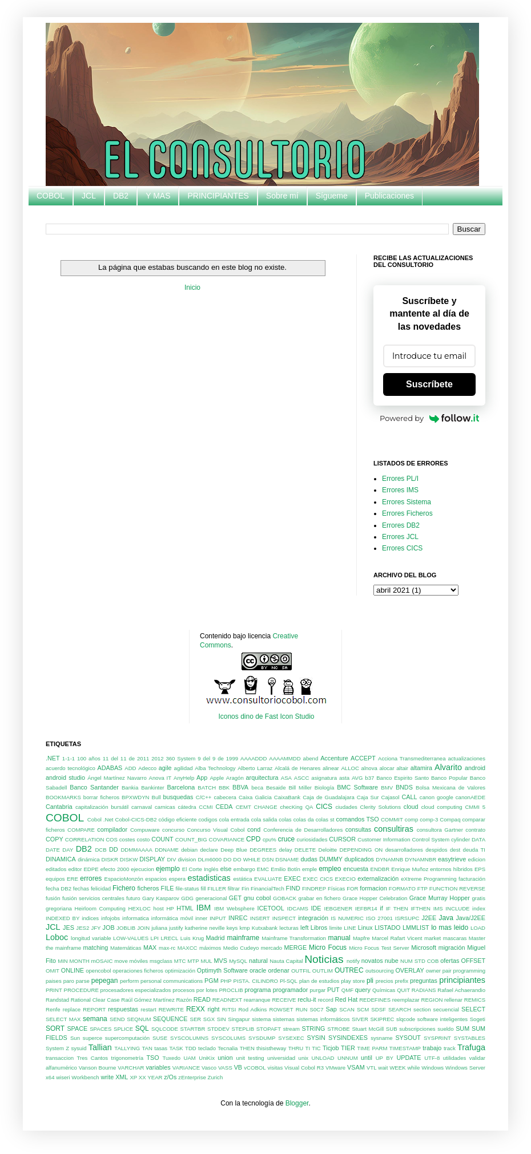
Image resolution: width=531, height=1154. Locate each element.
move (120, 961)
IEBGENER (338, 908)
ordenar (278, 970)
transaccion (60, 1058)
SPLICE (123, 1029)
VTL (372, 1067)
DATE (53, 850)
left (304, 927)
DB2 (120, 195)
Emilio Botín (285, 869)
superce (92, 1038)
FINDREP (314, 888)
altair (402, 768)
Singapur (239, 1019)
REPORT (94, 1009)
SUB (391, 1029)
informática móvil (172, 918)
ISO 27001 (379, 918)
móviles (139, 961)
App (201, 777)
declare (209, 850)
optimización (180, 970)
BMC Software (357, 787)
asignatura (324, 778)
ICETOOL (270, 908)
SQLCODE (164, 1029)
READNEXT (227, 1000)
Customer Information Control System (403, 839)
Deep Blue (233, 850)
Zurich (215, 1077)
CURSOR (342, 839)
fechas (81, 888)
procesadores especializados (135, 990)
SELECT (473, 1009)
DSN (267, 859)
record (325, 1000)
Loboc (57, 937)
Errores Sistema (406, 502)
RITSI (229, 1009)
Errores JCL (400, 537)
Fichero (123, 888)
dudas (308, 859)
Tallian (100, 1047)
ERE (72, 879)
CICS (324, 807)
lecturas (289, 928)
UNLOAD (323, 1058)
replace (72, 1009)
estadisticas (209, 877)
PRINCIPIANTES (217, 195)
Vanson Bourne (97, 1067)
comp (411, 819)
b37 (369, 778)
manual (339, 938)
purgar (318, 990)
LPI (155, 938)
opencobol (98, 970)
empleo (330, 869)
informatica (135, 918)
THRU (296, 1048)
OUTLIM (322, 970)
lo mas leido (449, 928)
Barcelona (181, 787)
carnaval (141, 807)
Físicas (336, 888)
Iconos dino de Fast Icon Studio (266, 716)
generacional (211, 898)
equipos (55, 879)
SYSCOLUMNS (189, 1038)
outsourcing (379, 970)
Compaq (450, 819)
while (413, 1067)
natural (258, 960)
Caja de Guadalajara (329, 797)
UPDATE (408, 1057)
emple (309, 869)
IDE (316, 908)
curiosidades (312, 839)
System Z (57, 1048)
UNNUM (347, 1058)
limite (335, 928)
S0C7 (317, 1009)
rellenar (453, 1000)
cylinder (460, 839)
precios (384, 981)
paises (54, 981)
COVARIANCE (227, 839)
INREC (238, 917)
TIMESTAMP (405, 1048)
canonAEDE (470, 797)
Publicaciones (389, 195)
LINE (350, 928)
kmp (245, 928)
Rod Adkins (252, 1009)
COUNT (162, 839)
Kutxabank (264, 928)
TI (308, 1048)
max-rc (167, 948)
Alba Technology (215, 768)
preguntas (423, 980)
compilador (112, 829)
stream (291, 1029)
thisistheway (271, 1048)
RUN (302, 1009)
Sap (331, 1009)
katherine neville (205, 928)
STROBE (338, 1029)
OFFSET (473, 960)
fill (203, 888)
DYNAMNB (389, 859)
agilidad (183, 768)
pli (370, 981)
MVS (220, 960)
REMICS (474, 1000)
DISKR (110, 859)
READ (202, 999)
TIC (316, 1048)
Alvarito (448, 767)
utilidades (454, 1058)
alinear (331, 768)
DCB (100, 850)
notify (353, 961)
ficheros (148, 888)
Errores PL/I (400, 479)
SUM (462, 1028)
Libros (319, 927)
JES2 (82, 928)
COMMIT (392, 819)
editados (56, 869)
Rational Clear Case (95, 1000)
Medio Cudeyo (241, 948)
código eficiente (177, 819)
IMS (438, 908)
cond (253, 829)
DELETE (305, 850)
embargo (244, 869)
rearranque (257, 1000)
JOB (109, 927)
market (432, 938)
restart (148, 1009)
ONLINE (72, 970)
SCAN (347, 1009)
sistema (261, 1019)
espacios (156, 879)
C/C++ (204, 797)
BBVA (240, 787)
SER (196, 1019)
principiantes (462, 980)
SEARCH (399, 1009)
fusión (53, 898)
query (363, 989)
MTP (193, 961)
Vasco (209, 1067)
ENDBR (380, 869)
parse (83, 981)
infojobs (110, 918)
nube (392, 960)
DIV (171, 859)
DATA (478, 839)
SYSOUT (407, 1037)
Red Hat (346, 999)
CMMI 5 (475, 807)
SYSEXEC (291, 1038)
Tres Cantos (92, 1058)
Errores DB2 (401, 525)
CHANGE (265, 807)
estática (243, 879)
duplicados (359, 859)
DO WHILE (246, 859)
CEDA (224, 806)
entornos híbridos (451, 869)
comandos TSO (357, 819)
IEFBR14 (366, 908)
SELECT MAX (63, 1019)
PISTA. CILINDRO (256, 981)
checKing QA (296, 807)
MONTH (80, 961)
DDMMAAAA (136, 850)
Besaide (276, 787)
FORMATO (402, 888)
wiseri (63, 1077)
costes (127, 839)
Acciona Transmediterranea (412, 758)
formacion (373, 888)
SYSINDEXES (348, 1037)
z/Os (170, 1077)
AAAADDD (253, 758)
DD (113, 849)
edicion (476, 859)
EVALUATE (268, 879)
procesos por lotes (195, 990)
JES (68, 927)
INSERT (260, 918)
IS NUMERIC (347, 918)
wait (383, 1067)
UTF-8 (432, 1058)
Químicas (384, 990)
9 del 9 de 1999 (218, 758)
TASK (176, 1048)
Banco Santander (94, 787)
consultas (358, 829)
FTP (422, 888)
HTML (184, 908)
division (187, 859)
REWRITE (171, 1009)
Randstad (57, 1000)
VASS (225, 1067)
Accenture (334, 758)
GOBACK (284, 898)
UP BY (384, 1058)
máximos (210, 948)
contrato (475, 830)
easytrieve (452, 859)
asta (344, 778)
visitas (275, 1067)
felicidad (101, 888)
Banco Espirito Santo (402, 778)
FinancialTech (267, 888)
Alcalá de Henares (297, 768)
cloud (411, 806)
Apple (217, 778)
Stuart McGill (368, 1029)
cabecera (225, 797)
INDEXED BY (62, 918)
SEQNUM (139, 1019)
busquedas (178, 796)
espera (177, 879)
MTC (180, 961)
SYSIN (316, 1037)
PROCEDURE (81, 990)
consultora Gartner (440, 830)
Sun (75, 1038)
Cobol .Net (100, 819)
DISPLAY (152, 859)
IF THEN (397, 908)
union (225, 1057)
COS (112, 839)
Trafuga (471, 1047)
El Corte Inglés (200, 869)
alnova (369, 768)
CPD (253, 839)
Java (446, 918)
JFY (95, 928)
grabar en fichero (320, 898)
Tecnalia (228, 1048)
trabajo (432, 1047)
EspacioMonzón (123, 879)
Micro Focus (328, 947)
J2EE (428, 917)
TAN (147, 1048)
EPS (479, 869)
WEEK (397, 1067)
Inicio (192, 287)
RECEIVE (284, 1000)
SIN (221, 1019)
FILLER (216, 888)
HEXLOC (139, 908)
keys (232, 928)
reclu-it (306, 999)
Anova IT (160, 778)
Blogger (297, 1103)
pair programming (463, 970)
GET (235, 897)
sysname (381, 1038)
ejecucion (142, 869)
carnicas (165, 807)
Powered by (429, 418)
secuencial (446, 1009)
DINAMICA (61, 859)
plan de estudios (319, 981)
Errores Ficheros (407, 513)
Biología (325, 787)
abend (311, 758)
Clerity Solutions (380, 807)
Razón (184, 1000)
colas (285, 819)
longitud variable (91, 938)
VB (238, 1067)
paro (68, 981)
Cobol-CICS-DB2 (135, 819)
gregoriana (59, 908)
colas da (303, 819)
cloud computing (441, 807)
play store (353, 981)
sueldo (445, 1029)
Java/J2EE (470, 917)
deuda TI (474, 850)
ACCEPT (363, 758)
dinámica (88, 859)
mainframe (243, 938)
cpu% (269, 839)
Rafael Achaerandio (461, 990)
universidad (281, 1058)
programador (290, 989)
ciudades (346, 807)
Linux (365, 927)
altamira (421, 767)
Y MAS (158, 195)
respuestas (123, 1009)
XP (133, 1077)
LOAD (477, 928)
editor (75, 869)
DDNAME (167, 850)
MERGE (295, 947)
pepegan (104, 981)
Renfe (53, 1009)
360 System (180, 758)
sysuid (78, 1048)
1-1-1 (68, 758)
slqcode (405, 1019)
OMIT (52, 970)
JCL (89, 195)
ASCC (301, 778)
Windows (432, 1067)
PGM (211, 980)
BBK (224, 787)
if (381, 908)
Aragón (235, 778)
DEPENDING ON (361, 850)
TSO (152, 1057)
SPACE (77, 1028)
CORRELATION (84, 839)
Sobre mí (282, 195)
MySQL (238, 961)
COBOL (51, 195)
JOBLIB (125, 928)
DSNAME (287, 859)
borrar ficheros (101, 797)
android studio (65, 777)
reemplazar (406, 1000)
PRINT (54, 990)
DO (227, 859)
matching (95, 947)
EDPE (90, 869)
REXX (195, 1009)
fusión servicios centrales (93, 898)
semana (95, 1019)
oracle (258, 970)
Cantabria (59, 806)
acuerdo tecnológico (70, 768)
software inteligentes (442, 1019)
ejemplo (168, 869)
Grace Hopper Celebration (375, 898)
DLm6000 (210, 859)
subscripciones (417, 1029)
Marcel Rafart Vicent (397, 938)
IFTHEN (421, 908)
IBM (203, 907)
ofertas (449, 960)
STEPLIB (243, 1029)
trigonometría (127, 1058)
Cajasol (390, 797)
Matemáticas (125, 948)
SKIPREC (382, 1019)
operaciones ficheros (137, 970)
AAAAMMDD (284, 758)
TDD (190, 1048)
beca (257, 787)
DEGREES (263, 850)
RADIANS (424, 990)
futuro (133, 898)
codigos (207, 819)
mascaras (455, 938)
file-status (187, 888)
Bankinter (152, 787)
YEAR (154, 1077)
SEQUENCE (170, 1018)
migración (452, 947)
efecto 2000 (115, 869)
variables (158, 1067)
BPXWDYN (136, 797)
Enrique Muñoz (409, 869)
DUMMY (331, 859)
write (107, 1077)
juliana (159, 928)
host (159, 908)
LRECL (169, 938)
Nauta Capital (286, 961)
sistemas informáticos (322, 1019)
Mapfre (361, 938)
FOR (352, 888)
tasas (160, 1048)
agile (165, 767)
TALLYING (127, 1048)
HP (170, 908)
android (475, 767)
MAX (149, 947)
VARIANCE (186, 1067)
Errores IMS (400, 490)
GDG (187, 898)
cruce (286, 839)
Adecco (147, 768)
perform (129, 981)
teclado (207, 1048)
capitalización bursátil (101, 807)
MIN (63, 961)
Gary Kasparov (160, 898)
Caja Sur (368, 797)
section (422, 1009)
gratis (478, 898)
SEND (117, 1019)
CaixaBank (287, 797)
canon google (436, 797)
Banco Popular (449, 778)
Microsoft (423, 947)
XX (142, 1077)
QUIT (403, 990)
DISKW (129, 859)
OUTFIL (301, 970)
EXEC (292, 878)
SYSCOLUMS (228, 1038)
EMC (263, 869)
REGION (431, 1000)
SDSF (378, 1009)
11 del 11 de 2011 (126, 758)
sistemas (284, 1019)
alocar (386, 768)
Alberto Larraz (255, 768)
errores (91, 878)
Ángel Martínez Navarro (117, 778)
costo (143, 839)
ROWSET (281, 1009)
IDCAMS (297, 908)
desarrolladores (404, 850)
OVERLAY (409, 970)
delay (285, 850)
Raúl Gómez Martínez (147, 1000)
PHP (226, 981)
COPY (54, 839)
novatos (372, 960)
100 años (88, 758)
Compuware (145, 830)
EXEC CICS (318, 879)
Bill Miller (300, 787)
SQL (142, 1028)
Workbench (85, 1077)
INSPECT (284, 918)
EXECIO (345, 879)
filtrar (234, 888)
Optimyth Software (222, 970)
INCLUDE (457, 908)
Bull (156, 797)
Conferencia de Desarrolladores (303, 830)
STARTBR (193, 1029)
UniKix (207, 1058)
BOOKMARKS (63, 797)
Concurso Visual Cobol (215, 830)
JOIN (143, 928)
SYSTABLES (469, 1038)
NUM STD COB (419, 961)
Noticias (323, 959)
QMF (347, 990)
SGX (209, 1019)
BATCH (207, 787)
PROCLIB (231, 990)
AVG (357, 778)
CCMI (206, 807)
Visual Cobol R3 (304, 1067)
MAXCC (188, 948)
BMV (387, 787)
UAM (189, 1058)
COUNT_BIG (191, 839)
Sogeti (477, 1019)
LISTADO (387, 927)
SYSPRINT (437, 1038)
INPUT (218, 918)
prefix (401, 981)
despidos (436, 850)
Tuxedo (171, 1058)
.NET (53, 758)
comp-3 (429, 819)
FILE (167, 888)
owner (433, 970)
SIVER (360, 1019)
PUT (333, 989)
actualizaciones (466, 758)
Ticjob (331, 1047)
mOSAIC (102, 961)
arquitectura (262, 777)
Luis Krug (192, 938)
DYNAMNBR (420, 859)
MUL (206, 961)
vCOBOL (255, 1067)
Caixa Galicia (255, 797)
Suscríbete (429, 384)
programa (257, 989)
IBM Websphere (234, 908)
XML (121, 1077)
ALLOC (350, 768)
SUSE (159, 1038)
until (366, 1057)
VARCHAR (131, 1067)
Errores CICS (402, 548)
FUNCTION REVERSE (457, 888)
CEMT (243, 807)
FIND (293, 888)
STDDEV (218, 1029)
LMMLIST (416, 927)
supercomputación (127, 1038)
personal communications (171, 981)
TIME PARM (372, 1048)
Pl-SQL (288, 981)
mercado (271, 948)
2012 (157, 758)
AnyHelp (184, 778)
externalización (378, 878)
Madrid (215, 937)
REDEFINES (375, 1000)
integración (313, 917)
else (226, 868)
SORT (55, 1028)
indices (90, 918)
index (478, 908)
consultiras (393, 828)
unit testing (250, 1058)
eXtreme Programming (428, 879)
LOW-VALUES (130, 938)
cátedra (187, 807)
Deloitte (328, 850)
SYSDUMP (261, 1038)
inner (201, 918)
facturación (471, 879)
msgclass (161, 961)
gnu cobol (257, 897)
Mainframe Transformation (294, 938)
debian (189, 850)
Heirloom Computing (100, 908)
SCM (363, 1009)
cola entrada (234, 819)
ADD (130, 768)
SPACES (100, 1029)
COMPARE (81, 830)
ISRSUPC (407, 918)
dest (455, 850)
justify (176, 928)
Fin (245, 888)
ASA (286, 778)
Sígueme (332, 195)
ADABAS (109, 767)
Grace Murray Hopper (439, 897)
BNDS (404, 787)
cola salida (264, 819)
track (450, 1048)
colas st (325, 819)
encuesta (355, 868)
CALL (409, 796)
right (213, 1009)
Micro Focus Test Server (379, 948)
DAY (67, 850)
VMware (335, 1067)
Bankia (130, 787)
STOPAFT (268, 1029)
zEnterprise (192, 1077)
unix (304, 1058)
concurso (173, 830)
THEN (247, 1048)
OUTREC (349, 970)
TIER (348, 1047)
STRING (313, 1028)
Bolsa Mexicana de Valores (450, 787)
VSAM (356, 1067)
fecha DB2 (58, 888)
